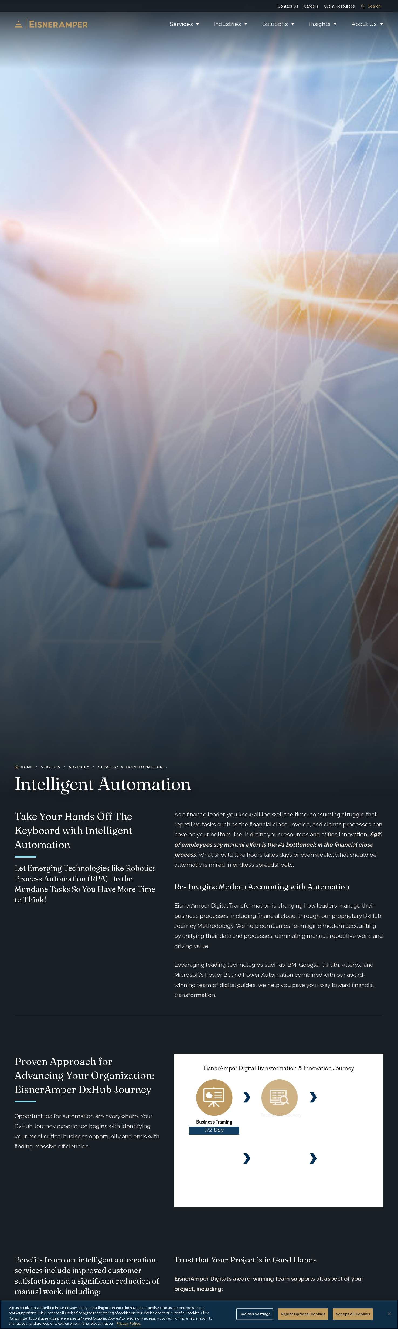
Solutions (275, 24)
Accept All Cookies (353, 1314)
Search (371, 6)
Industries (227, 24)
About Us (364, 24)
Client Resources (339, 6)
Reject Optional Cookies (303, 1314)
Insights (320, 24)
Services (181, 24)
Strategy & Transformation (130, 767)
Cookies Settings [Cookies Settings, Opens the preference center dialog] (254, 1314)
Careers (311, 6)
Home (23, 767)
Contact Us (288, 6)
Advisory (79, 767)
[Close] (389, 1314)
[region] (199, 1314)
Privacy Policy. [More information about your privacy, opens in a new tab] (128, 1323)
